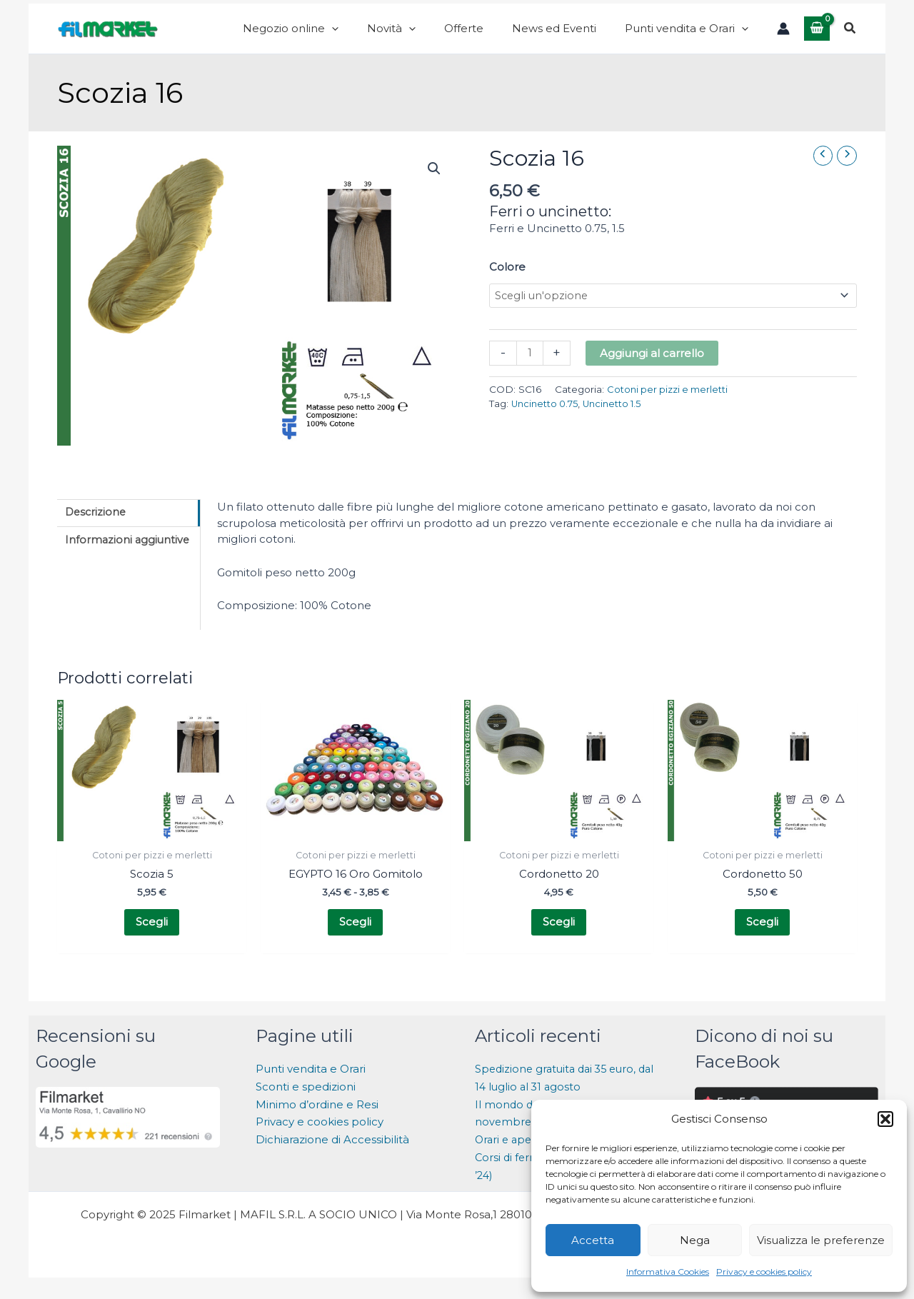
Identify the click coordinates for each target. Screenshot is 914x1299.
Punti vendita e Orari (311, 1086)
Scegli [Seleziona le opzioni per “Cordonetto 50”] (762, 938)
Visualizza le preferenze (821, 1240)
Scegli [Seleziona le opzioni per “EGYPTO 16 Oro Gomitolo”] (355, 938)
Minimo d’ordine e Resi (317, 1122)
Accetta (592, 1240)
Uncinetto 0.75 (547, 420)
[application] (396, 36)
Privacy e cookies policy (764, 1271)
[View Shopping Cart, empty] (817, 35)
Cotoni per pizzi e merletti (669, 405)
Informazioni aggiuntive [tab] (129, 556)
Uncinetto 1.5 (619, 420)
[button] (885, 1119)
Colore (507, 281)
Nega (695, 1240)
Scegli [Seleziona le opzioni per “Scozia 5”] (152, 938)
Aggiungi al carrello (653, 369)
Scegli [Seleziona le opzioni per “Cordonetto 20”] (559, 938)
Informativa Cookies (667, 1271)
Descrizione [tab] (97, 527)
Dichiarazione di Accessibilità (334, 1157)
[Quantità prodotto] (530, 369)
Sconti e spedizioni (306, 1104)
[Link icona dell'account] (783, 35)
